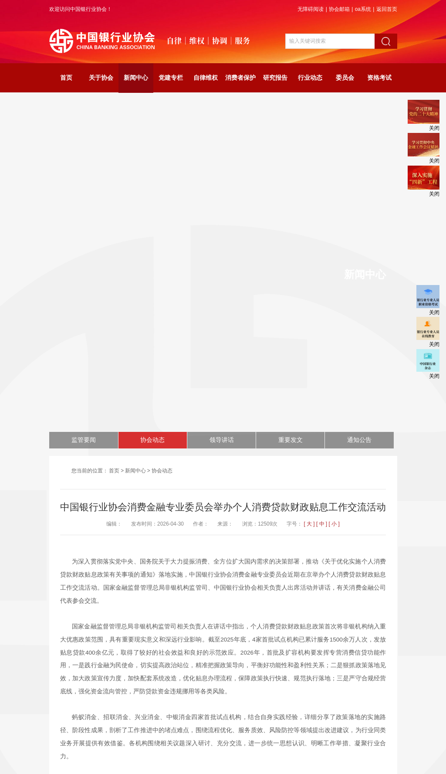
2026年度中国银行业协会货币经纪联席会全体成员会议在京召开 (170, 654)
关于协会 (101, 78)
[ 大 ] (309, 176)
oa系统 (363, 9)
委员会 (345, 78)
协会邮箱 (339, 9)
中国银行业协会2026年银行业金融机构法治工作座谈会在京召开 (170, 667)
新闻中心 (136, 78)
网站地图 (181, 720)
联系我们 (264, 720)
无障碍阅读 (310, 9)
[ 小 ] (333, 176)
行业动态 (310, 78)
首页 (66, 78)
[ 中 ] (321, 176)
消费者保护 (240, 78)
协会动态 (162, 122)
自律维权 (205, 78)
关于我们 (236, 720)
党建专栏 (171, 78)
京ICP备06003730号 (269, 753)
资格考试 (379, 78)
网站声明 (209, 720)
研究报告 (275, 78)
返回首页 (386, 9)
